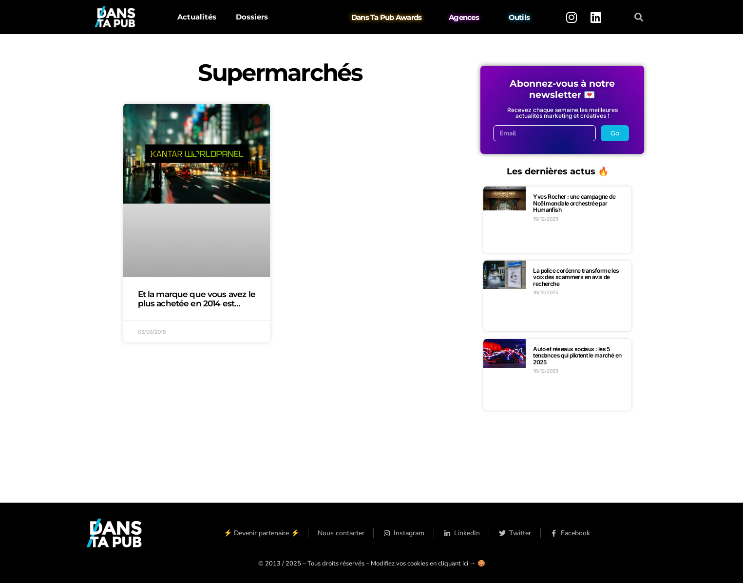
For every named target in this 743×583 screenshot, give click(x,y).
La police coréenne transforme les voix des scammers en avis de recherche (576, 277)
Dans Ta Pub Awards (386, 17)
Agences (464, 17)
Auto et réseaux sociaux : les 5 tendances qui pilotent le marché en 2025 (577, 355)
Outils (519, 17)
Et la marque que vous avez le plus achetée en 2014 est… (196, 298)
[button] (638, 17)
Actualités (196, 16)
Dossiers (252, 16)
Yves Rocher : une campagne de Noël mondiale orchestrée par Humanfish (574, 203)
